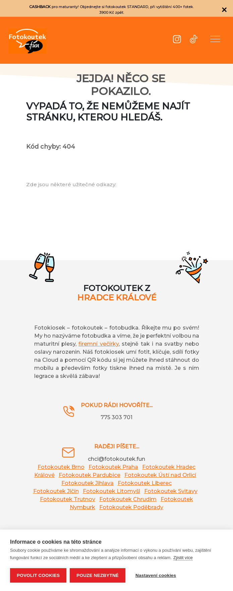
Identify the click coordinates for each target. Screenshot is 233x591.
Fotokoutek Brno (61, 467)
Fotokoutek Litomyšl (111, 491)
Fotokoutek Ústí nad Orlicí (160, 475)
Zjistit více (183, 557)
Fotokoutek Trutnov (67, 499)
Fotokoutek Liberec (145, 483)
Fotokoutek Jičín (56, 491)
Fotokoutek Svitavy (170, 491)
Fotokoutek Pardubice (89, 475)
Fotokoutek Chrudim (128, 499)
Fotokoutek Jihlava (87, 483)
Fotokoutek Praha (113, 467)
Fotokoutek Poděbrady (131, 507)
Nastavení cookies (155, 575)
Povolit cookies (38, 575)
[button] (215, 40)
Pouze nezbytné (97, 575)
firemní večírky (98, 344)
